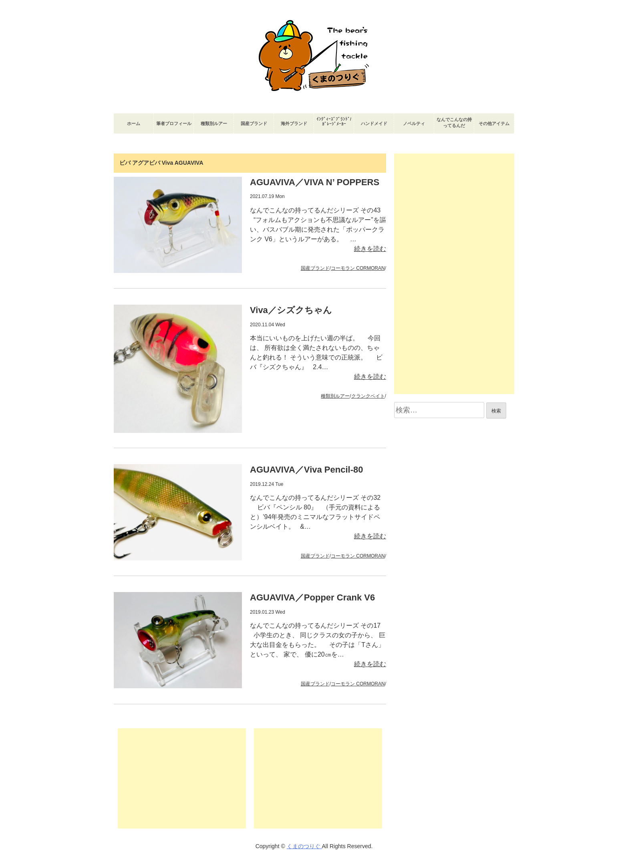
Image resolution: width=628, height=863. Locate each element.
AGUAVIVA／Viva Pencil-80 (306, 470)
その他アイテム (494, 123)
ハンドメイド (374, 123)
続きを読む (370, 248)
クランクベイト (368, 396)
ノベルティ (414, 123)
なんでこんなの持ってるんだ (454, 122)
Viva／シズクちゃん (291, 310)
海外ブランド (294, 123)
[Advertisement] (182, 778)
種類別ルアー (214, 123)
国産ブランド (254, 123)
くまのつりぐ (304, 846)
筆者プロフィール (173, 123)
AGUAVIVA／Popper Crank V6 (312, 597)
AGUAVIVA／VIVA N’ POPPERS (314, 182)
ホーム (133, 123)
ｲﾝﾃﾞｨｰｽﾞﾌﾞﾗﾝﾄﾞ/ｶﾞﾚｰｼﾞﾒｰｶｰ (333, 121)
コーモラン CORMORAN (358, 268)
